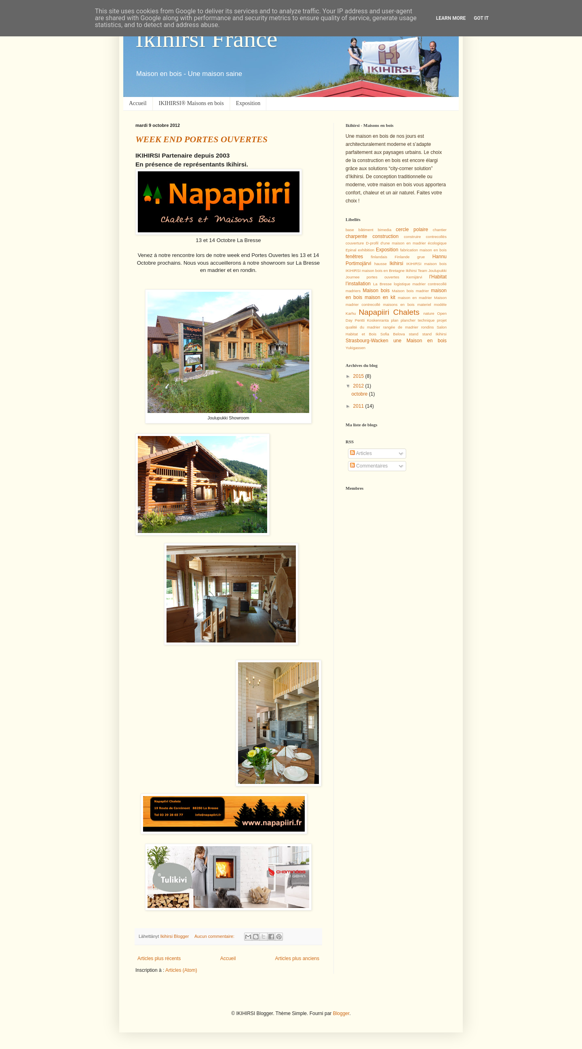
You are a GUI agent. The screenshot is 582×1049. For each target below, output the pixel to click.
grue (421, 257)
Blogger (341, 1013)
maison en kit (380, 297)
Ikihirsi (396, 263)
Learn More (451, 18)
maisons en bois (399, 304)
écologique (437, 243)
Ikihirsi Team (416, 270)
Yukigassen (355, 347)
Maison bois (376, 290)
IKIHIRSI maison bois (426, 263)
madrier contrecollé (430, 284)
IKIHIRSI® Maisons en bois (191, 103)
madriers (353, 291)
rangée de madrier (400, 327)
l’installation (358, 283)
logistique (402, 284)
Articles (361, 453)
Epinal (351, 250)
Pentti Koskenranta (372, 320)
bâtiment (365, 229)
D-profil (372, 243)
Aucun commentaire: (215, 936)
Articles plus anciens (297, 958)
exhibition (366, 250)
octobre (360, 394)
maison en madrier (415, 297)
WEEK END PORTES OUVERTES (201, 139)
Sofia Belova (392, 334)
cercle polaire (412, 229)
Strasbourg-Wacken (367, 340)
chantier (440, 229)
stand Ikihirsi (434, 334)
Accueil (138, 103)
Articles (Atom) (181, 970)
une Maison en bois (420, 340)
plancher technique (417, 320)
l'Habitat (438, 277)
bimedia (385, 229)
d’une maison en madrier (403, 243)
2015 (359, 376)
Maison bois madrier (410, 291)
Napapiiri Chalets (389, 312)
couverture (355, 243)
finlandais (379, 257)
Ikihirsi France (206, 38)
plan (394, 320)
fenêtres (354, 256)
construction (385, 236)
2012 (359, 386)
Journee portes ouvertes (372, 277)
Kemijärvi (414, 277)
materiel (424, 304)
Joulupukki (437, 270)
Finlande (402, 257)
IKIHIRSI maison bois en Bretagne (375, 270)
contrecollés (436, 236)
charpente (356, 236)
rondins (427, 327)
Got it (481, 18)
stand (413, 334)
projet (442, 320)
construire (412, 236)
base (350, 229)
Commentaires (369, 466)
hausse (380, 263)
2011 (359, 406)
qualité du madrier (363, 327)
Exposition (248, 103)
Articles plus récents (159, 958)
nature (428, 313)
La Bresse (382, 284)
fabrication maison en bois (423, 250)
